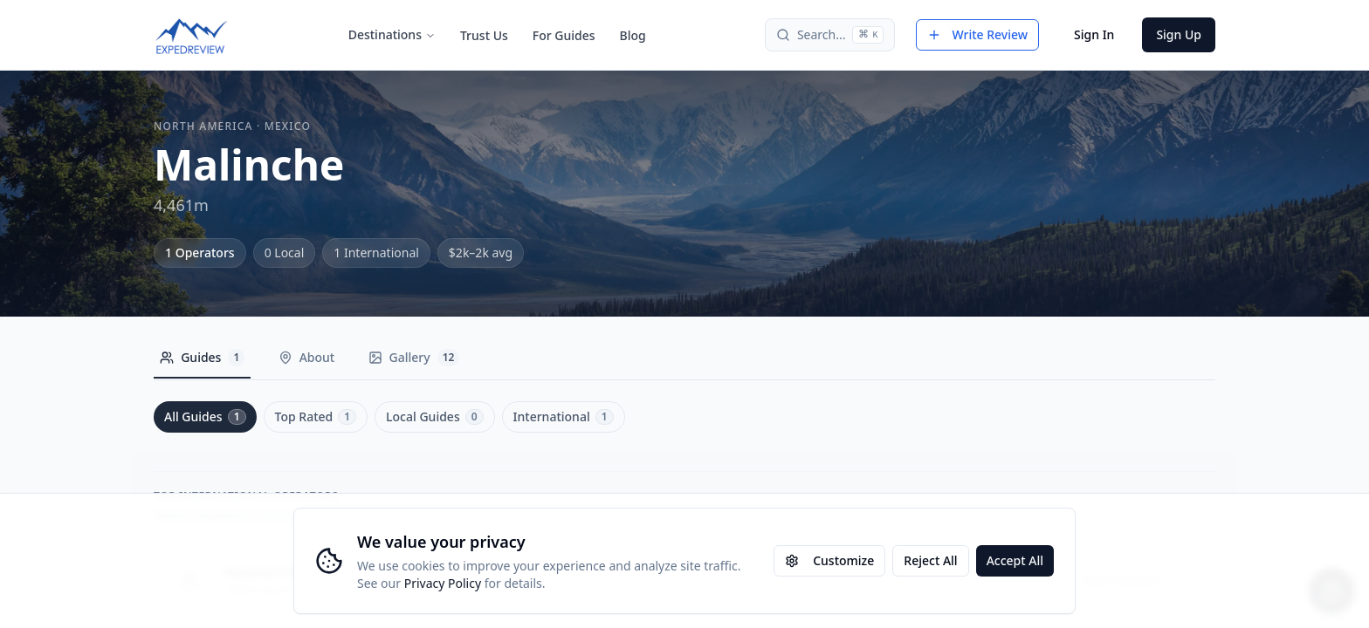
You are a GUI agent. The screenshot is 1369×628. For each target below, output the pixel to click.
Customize (829, 560)
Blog (633, 35)
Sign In (1094, 34)
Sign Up (1178, 34)
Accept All (1015, 560)
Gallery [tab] (435, 357)
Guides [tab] (206, 357)
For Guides (564, 35)
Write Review (977, 34)
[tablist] (323, 362)
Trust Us (484, 35)
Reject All (930, 560)
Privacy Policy (442, 583)
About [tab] (319, 357)
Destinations (392, 34)
